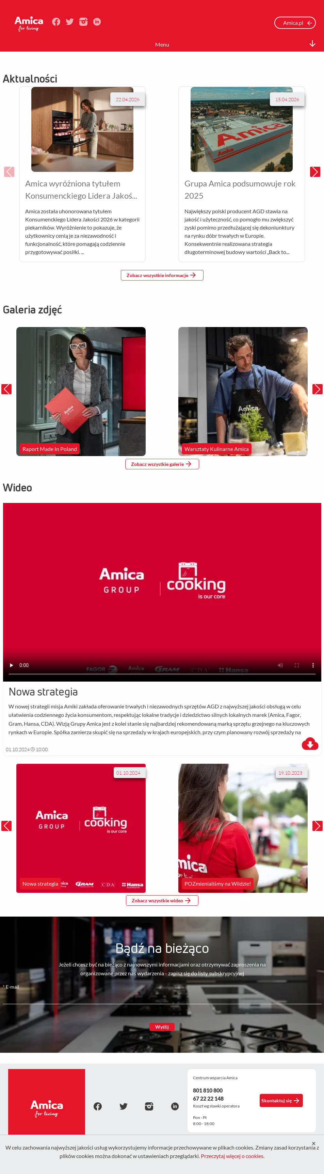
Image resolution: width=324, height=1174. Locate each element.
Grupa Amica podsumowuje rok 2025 (240, 189)
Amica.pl (297, 22)
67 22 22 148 (208, 1098)
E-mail (11, 987)
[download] (310, 744)
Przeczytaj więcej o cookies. (232, 1156)
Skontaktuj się (280, 1101)
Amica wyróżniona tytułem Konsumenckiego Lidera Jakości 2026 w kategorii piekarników (81, 190)
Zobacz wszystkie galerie (161, 464)
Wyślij (162, 1027)
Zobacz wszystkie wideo (161, 901)
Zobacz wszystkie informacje (161, 275)
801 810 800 (208, 1090)
